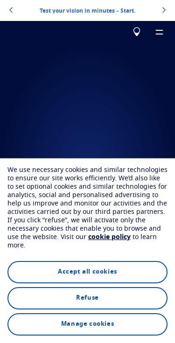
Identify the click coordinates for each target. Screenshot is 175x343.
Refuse (87, 298)
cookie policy (109, 237)
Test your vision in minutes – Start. (87, 10)
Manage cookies (87, 324)
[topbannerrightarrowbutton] (164, 11)
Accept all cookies (87, 272)
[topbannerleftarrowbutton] (11, 11)
